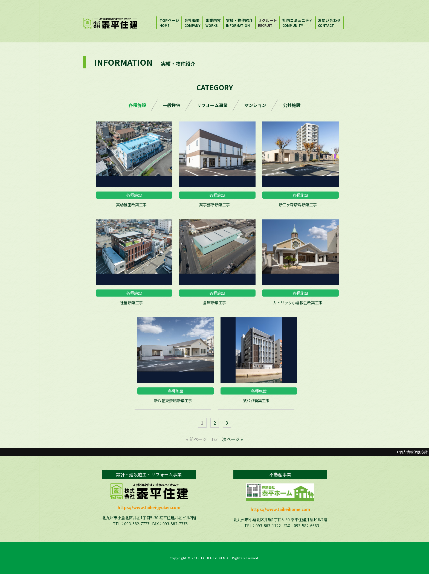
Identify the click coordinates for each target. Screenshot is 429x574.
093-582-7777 (136, 523)
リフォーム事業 (212, 105)
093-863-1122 (268, 525)
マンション (255, 105)
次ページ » (232, 439)
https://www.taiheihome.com (280, 509)
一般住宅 (171, 105)
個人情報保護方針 (412, 451)
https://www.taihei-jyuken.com (149, 507)
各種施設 (137, 105)
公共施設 (291, 105)
